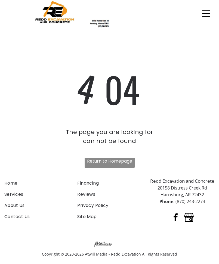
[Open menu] (206, 14)
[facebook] (176, 218)
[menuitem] (36, 183)
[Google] (189, 218)
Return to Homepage (109, 161)
